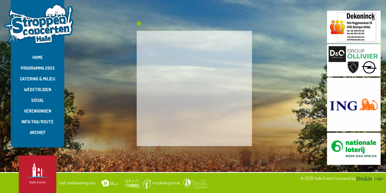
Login (378, 178)
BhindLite (364, 178)
